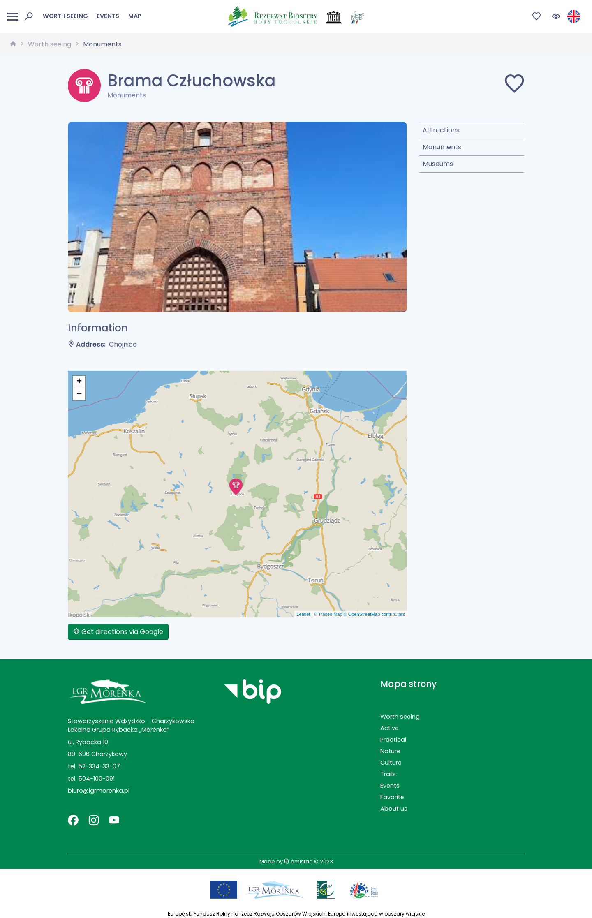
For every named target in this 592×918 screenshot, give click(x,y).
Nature (390, 751)
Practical (393, 739)
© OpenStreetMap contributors (374, 614)
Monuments (102, 44)
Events (108, 16)
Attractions (441, 130)
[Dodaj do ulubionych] (514, 85)
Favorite (392, 797)
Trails (388, 774)
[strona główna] (13, 44)
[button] (236, 487)
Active (389, 728)
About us (393, 809)
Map (134, 16)
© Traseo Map (328, 614)
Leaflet (303, 614)
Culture (391, 762)
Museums (438, 164)
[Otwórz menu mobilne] (13, 16)
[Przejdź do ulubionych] (536, 16)
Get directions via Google (118, 631)
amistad (298, 861)
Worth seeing (65, 16)
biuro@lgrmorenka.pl (99, 790)
